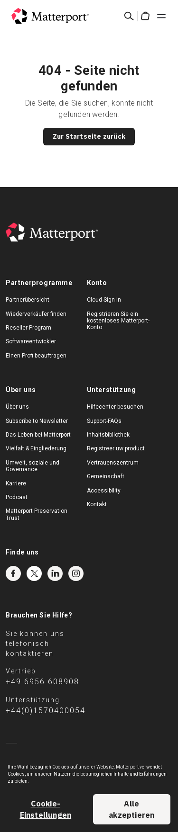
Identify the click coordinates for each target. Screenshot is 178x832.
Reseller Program (28, 327)
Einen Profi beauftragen (36, 355)
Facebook (13, 573)
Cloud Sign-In (104, 299)
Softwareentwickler (31, 341)
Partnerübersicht (27, 299)
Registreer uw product (116, 448)
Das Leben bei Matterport (38, 434)
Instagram (76, 573)
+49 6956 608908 (42, 681)
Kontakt (97, 504)
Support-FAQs (104, 421)
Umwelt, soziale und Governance (32, 466)
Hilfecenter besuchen (115, 406)
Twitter (34, 573)
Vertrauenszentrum (113, 462)
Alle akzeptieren (131, 809)
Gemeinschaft (105, 476)
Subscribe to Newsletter (37, 421)
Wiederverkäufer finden (36, 314)
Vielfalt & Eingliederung (36, 448)
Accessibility (104, 490)
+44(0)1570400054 (45, 710)
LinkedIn (55, 573)
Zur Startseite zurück (89, 136)
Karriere (16, 483)
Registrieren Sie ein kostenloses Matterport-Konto (118, 321)
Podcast (17, 497)
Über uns (17, 406)
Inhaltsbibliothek (108, 434)
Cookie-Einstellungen (46, 809)
